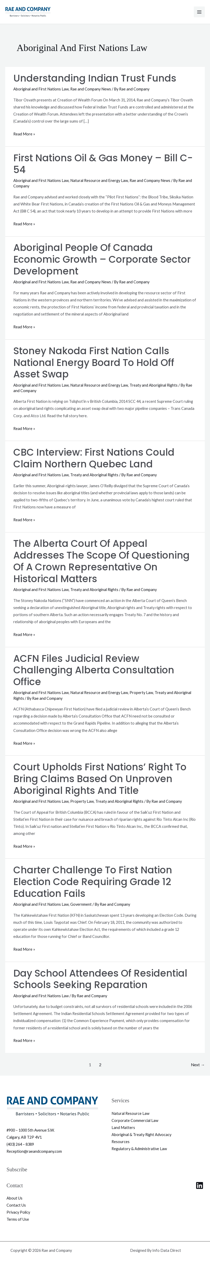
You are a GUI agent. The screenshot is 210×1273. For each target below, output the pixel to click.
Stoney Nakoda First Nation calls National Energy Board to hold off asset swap (93, 362)
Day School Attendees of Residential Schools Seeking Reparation (100, 979)
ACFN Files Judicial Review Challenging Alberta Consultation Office (93, 670)
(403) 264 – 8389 (20, 1144)
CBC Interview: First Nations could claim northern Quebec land (93, 458)
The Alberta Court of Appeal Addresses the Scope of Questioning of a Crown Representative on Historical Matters (101, 561)
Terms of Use (18, 1219)
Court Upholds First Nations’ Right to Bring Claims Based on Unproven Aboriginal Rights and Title (99, 778)
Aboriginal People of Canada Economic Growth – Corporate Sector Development (102, 259)
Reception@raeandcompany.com (34, 1151)
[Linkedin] (199, 1185)
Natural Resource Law (130, 1113)
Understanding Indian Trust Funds (94, 78)
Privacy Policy (18, 1212)
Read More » (24, 133)
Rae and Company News (90, 89)
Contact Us (16, 1205)
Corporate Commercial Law (135, 1120)
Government (81, 904)
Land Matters (123, 1127)
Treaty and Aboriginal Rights (154, 385)
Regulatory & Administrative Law (139, 1148)
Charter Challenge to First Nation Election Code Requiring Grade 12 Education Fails (92, 881)
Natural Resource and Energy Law (99, 180)
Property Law (141, 692)
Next (198, 1064)
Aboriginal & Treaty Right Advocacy (141, 1134)
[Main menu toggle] (199, 12)
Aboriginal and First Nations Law (41, 89)
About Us (14, 1198)
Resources (121, 1141)
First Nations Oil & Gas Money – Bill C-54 (103, 163)
